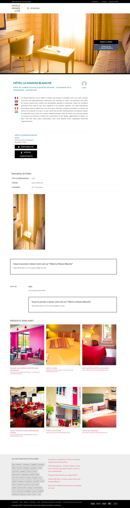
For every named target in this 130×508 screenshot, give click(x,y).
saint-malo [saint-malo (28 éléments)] (20, 491)
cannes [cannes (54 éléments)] (40, 468)
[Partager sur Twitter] (101, 52)
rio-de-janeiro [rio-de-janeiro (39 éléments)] (38, 487)
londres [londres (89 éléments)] (29, 477)
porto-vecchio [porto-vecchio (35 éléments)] (22, 487)
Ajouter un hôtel (113, 1)
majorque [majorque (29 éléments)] (21, 481)
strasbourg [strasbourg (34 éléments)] (15, 494)
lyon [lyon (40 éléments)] (40, 477)
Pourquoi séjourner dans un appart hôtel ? (63, 475)
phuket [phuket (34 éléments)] (14, 487)
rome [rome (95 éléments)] (13, 491)
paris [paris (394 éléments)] (37, 484)
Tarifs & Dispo (106, 42)
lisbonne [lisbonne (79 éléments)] (22, 477)
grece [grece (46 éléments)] (35, 471)
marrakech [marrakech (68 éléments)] (28, 481)
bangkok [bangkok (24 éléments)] (33, 464)
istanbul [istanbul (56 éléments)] (32, 474)
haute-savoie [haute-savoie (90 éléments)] (16, 474)
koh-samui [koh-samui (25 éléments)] (15, 477)
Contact (33, 502)
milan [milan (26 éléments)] (13, 484)
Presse (26, 502)
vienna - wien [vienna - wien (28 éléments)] (36, 494)
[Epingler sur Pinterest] (108, 52)
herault (44, 79)
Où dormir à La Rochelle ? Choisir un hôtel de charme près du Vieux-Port (64, 460)
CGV (38, 502)
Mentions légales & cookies (51, 502)
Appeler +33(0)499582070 (26, 154)
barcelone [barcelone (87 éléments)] (41, 464)
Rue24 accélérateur (55, 505)
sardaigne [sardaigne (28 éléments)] (27, 491)
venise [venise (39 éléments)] (29, 494)
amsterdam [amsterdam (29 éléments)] (26, 464)
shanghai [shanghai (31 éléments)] (40, 491)
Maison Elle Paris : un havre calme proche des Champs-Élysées (64, 480)
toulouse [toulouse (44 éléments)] (22, 494)
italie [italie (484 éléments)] (37, 474)
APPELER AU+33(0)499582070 (106, 47)
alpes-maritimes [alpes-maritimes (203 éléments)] (16, 464)
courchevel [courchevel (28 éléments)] (15, 471)
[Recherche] (28, 8)
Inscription (95, 2)
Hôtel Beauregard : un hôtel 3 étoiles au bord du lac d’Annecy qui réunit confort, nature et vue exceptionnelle (64, 468)
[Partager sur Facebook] (97, 52)
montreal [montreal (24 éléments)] (19, 484)
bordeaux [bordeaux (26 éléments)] (26, 468)
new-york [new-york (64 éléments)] (27, 484)
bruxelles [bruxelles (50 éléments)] (33, 468)
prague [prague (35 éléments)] (30, 487)
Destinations (34, 8)
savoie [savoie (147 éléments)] (34, 491)
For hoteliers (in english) (72, 502)
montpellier (53, 79)
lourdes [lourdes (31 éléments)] (35, 477)
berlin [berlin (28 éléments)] (14, 468)
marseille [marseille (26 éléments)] (35, 481)
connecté (28, 268)
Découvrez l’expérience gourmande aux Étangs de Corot (64, 486)
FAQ (21, 502)
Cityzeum (44, 505)
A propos (104, 1)
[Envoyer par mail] (104, 52)
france (16, 79)
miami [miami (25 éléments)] (42, 481)
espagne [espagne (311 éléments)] (22, 471)
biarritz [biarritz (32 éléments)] (19, 468)
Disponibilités (26, 147)
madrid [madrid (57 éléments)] (14, 481)
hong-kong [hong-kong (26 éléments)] (25, 474)
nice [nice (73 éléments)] (33, 484)
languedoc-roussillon (30, 79)
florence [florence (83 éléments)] (29, 471)
